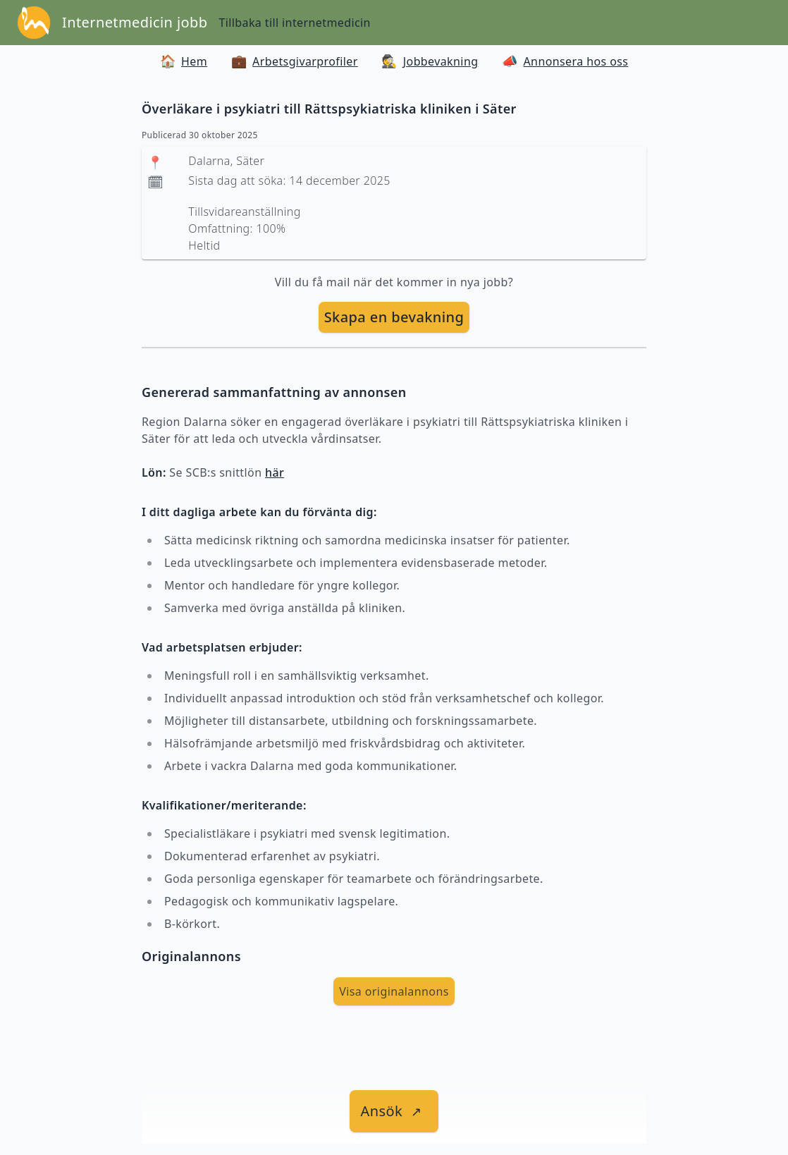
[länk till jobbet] (394, 1111)
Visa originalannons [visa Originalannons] (394, 991)
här (274, 472)
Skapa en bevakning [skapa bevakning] (394, 316)
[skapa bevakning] (394, 317)
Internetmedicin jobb (134, 22)
